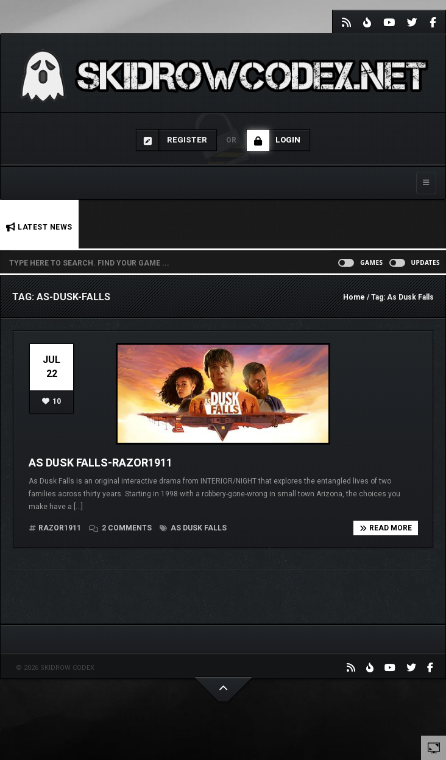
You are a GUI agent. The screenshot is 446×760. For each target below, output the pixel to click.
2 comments (121, 528)
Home (354, 297)
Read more (385, 528)
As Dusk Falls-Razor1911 (100, 462)
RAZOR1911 (59, 528)
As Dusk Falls (193, 528)
